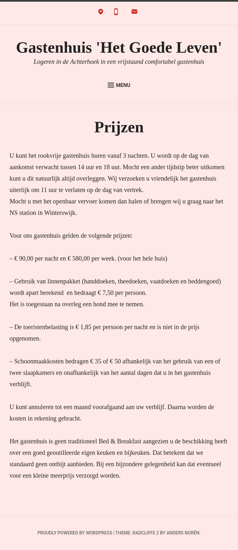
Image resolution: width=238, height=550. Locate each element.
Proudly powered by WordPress (74, 532)
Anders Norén (183, 532)
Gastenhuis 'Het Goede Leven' (119, 47)
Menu (119, 85)
